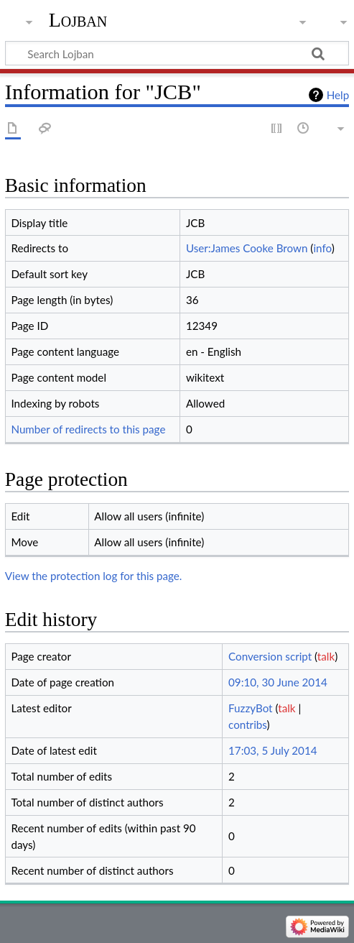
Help (338, 94)
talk (326, 656)
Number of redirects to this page (88, 429)
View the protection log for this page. (93, 575)
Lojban (78, 20)
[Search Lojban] (177, 53)
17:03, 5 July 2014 (272, 750)
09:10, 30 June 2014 (277, 682)
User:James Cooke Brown (247, 248)
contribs (247, 724)
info (322, 248)
